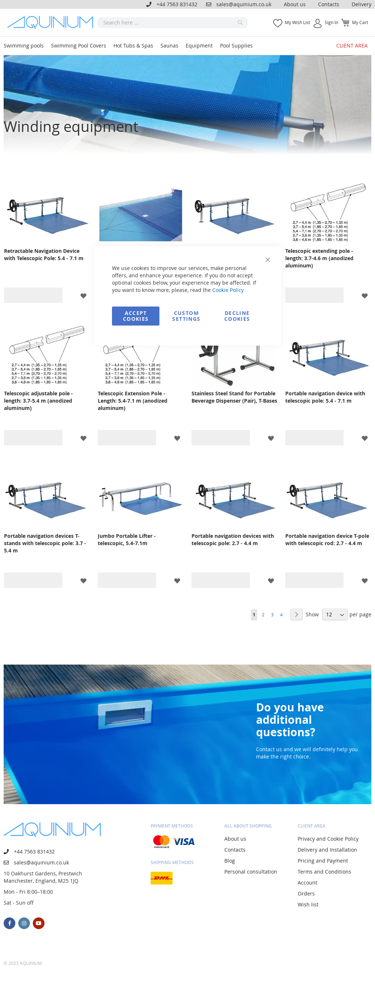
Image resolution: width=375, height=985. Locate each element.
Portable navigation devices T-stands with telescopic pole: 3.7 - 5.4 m (45, 543)
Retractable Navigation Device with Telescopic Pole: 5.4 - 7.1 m (44, 254)
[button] (83, 295)
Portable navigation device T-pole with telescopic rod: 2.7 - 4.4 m (327, 539)
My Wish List (297, 22)
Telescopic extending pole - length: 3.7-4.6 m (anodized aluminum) (319, 258)
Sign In (331, 22)
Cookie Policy (228, 289)
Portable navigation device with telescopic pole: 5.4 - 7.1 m (325, 397)
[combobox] (172, 22)
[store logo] (52, 22)
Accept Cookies (135, 315)
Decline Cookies (237, 315)
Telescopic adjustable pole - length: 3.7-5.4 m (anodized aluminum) (38, 400)
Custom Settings (186, 315)
